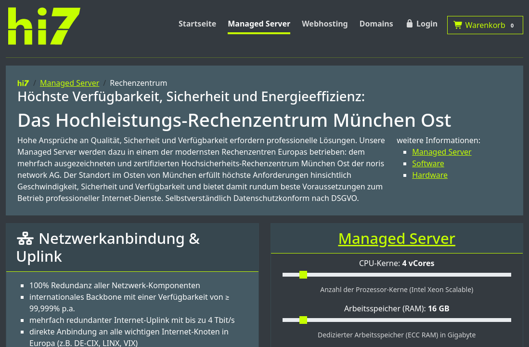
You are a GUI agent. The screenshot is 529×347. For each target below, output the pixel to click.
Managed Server (259, 23)
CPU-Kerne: (397, 263)
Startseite (197, 23)
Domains (376, 23)
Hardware (430, 175)
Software (428, 163)
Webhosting (325, 23)
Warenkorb (485, 25)
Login (421, 23)
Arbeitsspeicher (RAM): (397, 308)
